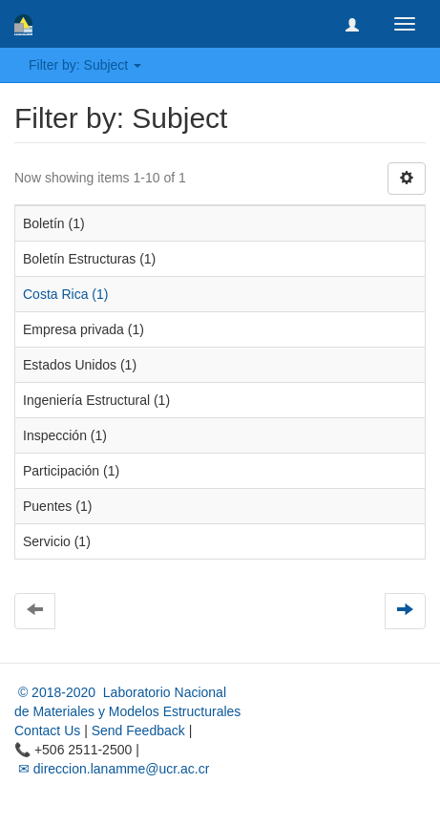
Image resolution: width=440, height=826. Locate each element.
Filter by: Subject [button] (85, 65)
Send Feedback (138, 730)
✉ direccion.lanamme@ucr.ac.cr (111, 768)
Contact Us (47, 730)
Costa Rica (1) (65, 294)
